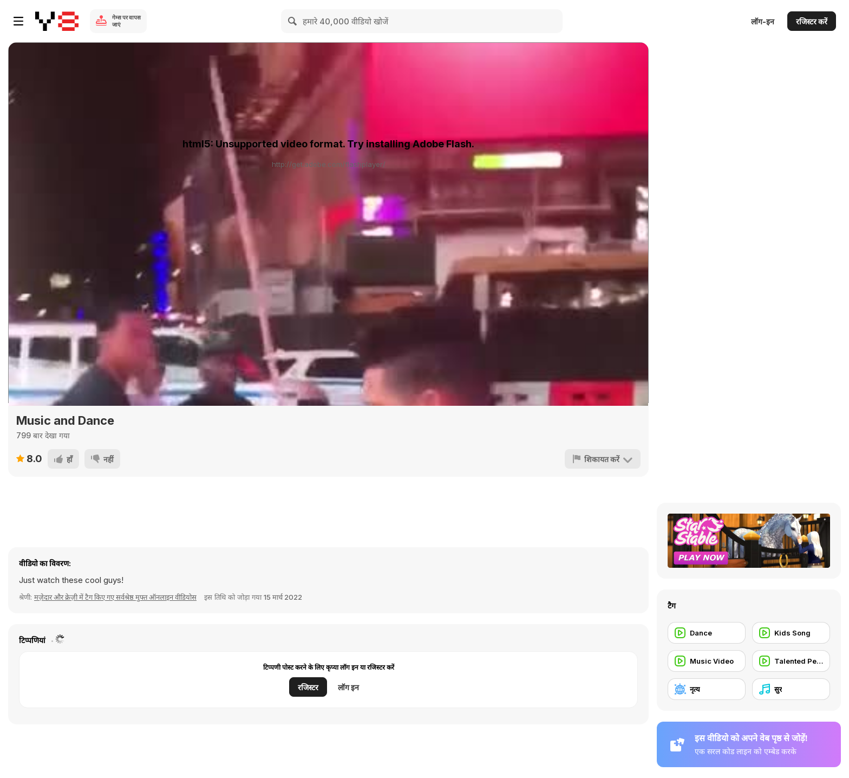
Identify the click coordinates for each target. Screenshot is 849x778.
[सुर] (791, 689)
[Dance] (707, 633)
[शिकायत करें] (603, 459)
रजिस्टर (308, 687)
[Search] (293, 21)
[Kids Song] (791, 633)
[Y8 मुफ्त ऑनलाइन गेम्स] (57, 21)
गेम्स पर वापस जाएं (126, 21)
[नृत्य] (707, 689)
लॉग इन (348, 687)
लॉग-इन (762, 21)
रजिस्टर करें (811, 21)
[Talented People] (791, 661)
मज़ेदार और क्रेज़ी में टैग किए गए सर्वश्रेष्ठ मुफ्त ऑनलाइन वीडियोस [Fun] (115, 597)
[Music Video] (707, 661)
